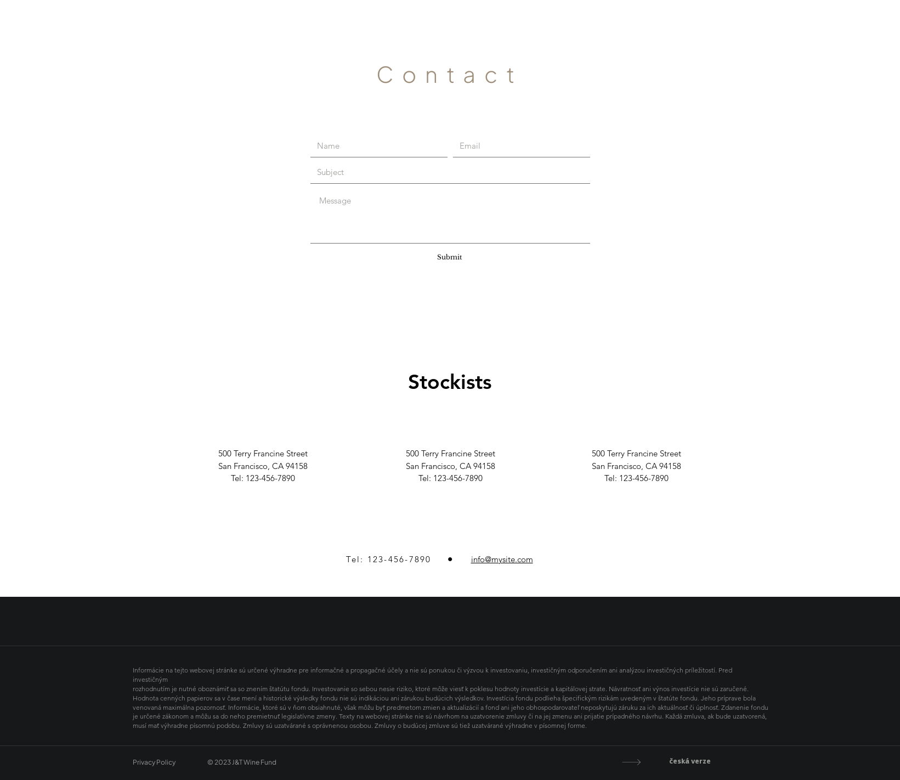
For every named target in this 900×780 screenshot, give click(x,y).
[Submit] (450, 257)
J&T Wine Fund (450, 31)
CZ (889, 31)
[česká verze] (669, 762)
